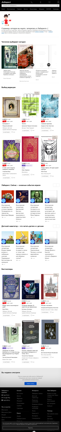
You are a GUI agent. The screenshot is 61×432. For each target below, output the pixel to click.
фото (18, 98)
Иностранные (11, 9)
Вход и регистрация (51, 400)
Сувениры (56, 9)
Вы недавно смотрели (11, 372)
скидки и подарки (39, 31)
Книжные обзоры (37, 404)
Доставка (50, 419)
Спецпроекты (36, 418)
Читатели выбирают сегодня (14, 42)
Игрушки (41, 9)
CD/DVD (48, 9)
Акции (19, 416)
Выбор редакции (9, 87)
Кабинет (49, 406)
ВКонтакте (5, 410)
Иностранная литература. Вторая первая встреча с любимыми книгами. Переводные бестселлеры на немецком (7, 254)
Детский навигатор (35, 397)
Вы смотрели (51, 403)
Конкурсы (35, 416)
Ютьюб (4, 415)
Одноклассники (6, 417)
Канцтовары (33, 9)
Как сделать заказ (52, 414)
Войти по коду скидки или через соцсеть (52, 395)
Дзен (3, 420)
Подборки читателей (35, 407)
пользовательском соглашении (9, 424)
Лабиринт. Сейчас (37, 393)
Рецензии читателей (35, 401)
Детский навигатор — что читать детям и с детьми (23, 226)
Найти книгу (30, 383)
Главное (19, 9)
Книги (3, 9)
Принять (30, 428)
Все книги (20, 393)
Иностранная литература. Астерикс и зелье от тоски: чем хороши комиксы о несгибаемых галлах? (22, 252)
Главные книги (21, 418)
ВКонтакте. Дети (6, 412)
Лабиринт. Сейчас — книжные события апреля (21, 185)
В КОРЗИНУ (6, 132)
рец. (18, 97)
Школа (26, 9)
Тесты (33, 411)
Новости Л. (35, 413)
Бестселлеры (7, 269)
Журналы (19, 398)
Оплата (49, 416)
